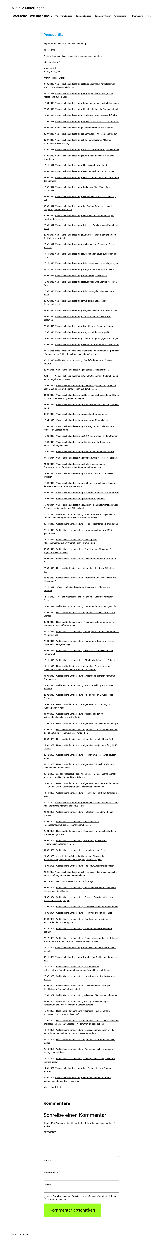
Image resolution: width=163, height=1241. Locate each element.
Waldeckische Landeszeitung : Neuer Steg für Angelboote (81, 165)
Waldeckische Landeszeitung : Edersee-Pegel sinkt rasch (81, 275)
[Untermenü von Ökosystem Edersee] (72, 16)
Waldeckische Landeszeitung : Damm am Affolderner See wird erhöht (87, 344)
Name (47, 1160)
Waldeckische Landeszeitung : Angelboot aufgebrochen (81, 414)
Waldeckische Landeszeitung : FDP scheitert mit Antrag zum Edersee (87, 149)
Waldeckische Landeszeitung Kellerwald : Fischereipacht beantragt (87, 995)
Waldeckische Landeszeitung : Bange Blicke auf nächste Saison (84, 269)
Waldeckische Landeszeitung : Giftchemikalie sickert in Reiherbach (87, 660)
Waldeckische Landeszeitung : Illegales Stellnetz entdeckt (82, 370)
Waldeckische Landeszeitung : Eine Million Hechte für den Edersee (87, 906)
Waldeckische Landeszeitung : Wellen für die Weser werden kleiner (86, 458)
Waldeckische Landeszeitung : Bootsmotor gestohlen (80, 498)
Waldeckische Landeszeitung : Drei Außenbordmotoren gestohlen (86, 606)
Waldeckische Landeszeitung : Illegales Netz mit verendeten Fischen (86, 310)
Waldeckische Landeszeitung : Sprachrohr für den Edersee (83, 420)
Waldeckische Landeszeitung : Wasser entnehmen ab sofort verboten (87, 121)
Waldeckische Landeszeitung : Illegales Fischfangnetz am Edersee (87, 524)
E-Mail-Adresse (51, 1172)
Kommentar (50, 1132)
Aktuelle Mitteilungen (28, 8)
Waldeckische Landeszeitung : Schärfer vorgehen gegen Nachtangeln (87, 338)
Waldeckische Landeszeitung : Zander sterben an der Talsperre (84, 127)
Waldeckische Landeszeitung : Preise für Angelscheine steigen (85, 866)
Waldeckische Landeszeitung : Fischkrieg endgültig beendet (84, 913)
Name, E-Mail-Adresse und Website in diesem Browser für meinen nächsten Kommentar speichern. (81, 1198)
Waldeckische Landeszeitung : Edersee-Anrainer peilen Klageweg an (86, 263)
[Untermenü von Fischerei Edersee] (91, 16)
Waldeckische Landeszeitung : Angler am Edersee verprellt (82, 332)
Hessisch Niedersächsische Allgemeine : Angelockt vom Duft (84, 739)
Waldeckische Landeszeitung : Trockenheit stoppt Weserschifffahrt (86, 115)
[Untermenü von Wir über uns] (51, 16)
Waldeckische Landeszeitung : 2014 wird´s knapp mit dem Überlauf (87, 436)
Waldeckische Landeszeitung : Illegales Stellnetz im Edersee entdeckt (87, 109)
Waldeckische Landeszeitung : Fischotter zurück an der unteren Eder (87, 492)
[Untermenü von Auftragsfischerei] (129, 16)
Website (47, 1184)
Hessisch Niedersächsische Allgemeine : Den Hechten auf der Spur (87, 723)
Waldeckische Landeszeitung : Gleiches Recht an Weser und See (84, 171)
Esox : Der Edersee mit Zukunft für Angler (75, 881)
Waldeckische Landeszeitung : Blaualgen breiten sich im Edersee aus (87, 103)
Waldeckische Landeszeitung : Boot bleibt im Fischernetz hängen (85, 326)
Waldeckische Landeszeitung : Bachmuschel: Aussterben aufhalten (86, 134)
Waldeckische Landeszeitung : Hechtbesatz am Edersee (82, 850)
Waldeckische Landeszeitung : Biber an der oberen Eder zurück (85, 451)
